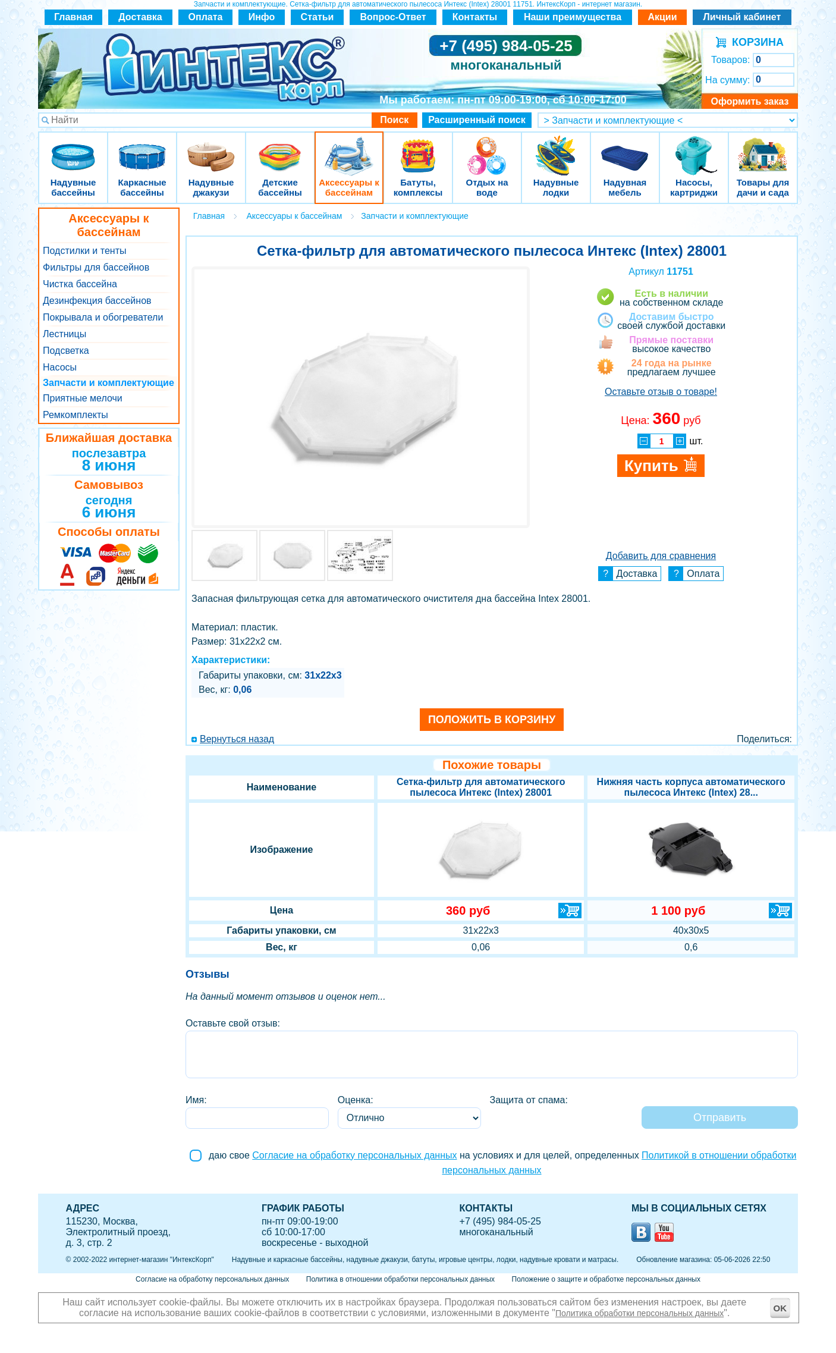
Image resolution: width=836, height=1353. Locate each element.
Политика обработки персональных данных (639, 1313)
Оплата (205, 17)
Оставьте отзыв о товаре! (661, 392)
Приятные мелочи (82, 398)
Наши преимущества (572, 17)
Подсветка (66, 351)
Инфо (262, 17)
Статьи (317, 17)
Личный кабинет (742, 17)
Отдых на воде (487, 148)
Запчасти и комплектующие (108, 383)
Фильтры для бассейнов (96, 267)
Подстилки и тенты (84, 251)
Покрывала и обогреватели (103, 317)
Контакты (474, 17)
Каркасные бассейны (142, 148)
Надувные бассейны (73, 148)
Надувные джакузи (211, 148)
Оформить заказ (749, 101)
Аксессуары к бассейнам (349, 148)
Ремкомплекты (75, 415)
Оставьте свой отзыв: (233, 1023)
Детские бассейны (280, 148)
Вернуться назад (237, 739)
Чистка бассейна (80, 284)
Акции (662, 17)
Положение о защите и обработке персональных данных (606, 1279)
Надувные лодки (556, 148)
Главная (73, 17)
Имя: (196, 1100)
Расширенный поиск (477, 120)
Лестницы (64, 334)
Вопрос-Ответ (393, 17)
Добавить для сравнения (661, 556)
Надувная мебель (625, 148)
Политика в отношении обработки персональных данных (400, 1279)
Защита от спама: (529, 1100)
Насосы (60, 367)
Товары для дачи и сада (763, 148)
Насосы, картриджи (694, 148)
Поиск (394, 120)
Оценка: (355, 1100)
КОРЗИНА (755, 42)
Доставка (140, 17)
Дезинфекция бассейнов (97, 301)
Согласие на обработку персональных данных (354, 1155)
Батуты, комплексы (418, 148)
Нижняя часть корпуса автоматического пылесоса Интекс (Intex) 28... (691, 787)
